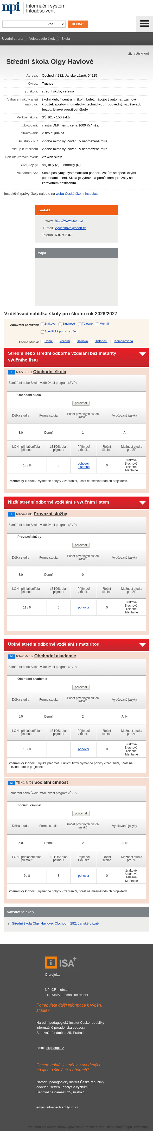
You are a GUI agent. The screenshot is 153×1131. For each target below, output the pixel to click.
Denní (48, 341)
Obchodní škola (49, 371)
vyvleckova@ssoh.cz (70, 228)
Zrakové (49, 323)
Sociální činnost (51, 782)
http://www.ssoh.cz (69, 221)
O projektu (53, 974)
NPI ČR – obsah (57, 990)
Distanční (101, 341)
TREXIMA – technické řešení (66, 995)
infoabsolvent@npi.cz (62, 1107)
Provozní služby (50, 513)
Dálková (82, 341)
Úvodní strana (12, 39)
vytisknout (141, 53)
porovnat (81, 403)
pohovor (83, 607)
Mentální (105, 323)
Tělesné (87, 323)
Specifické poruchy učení (61, 331)
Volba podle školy (42, 39)
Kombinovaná (123, 341)
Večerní (65, 341)
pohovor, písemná (84, 465)
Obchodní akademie (55, 655)
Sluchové (68, 323)
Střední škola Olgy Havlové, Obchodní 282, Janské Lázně (55, 923)
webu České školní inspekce (77, 194)
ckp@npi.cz (55, 1048)
